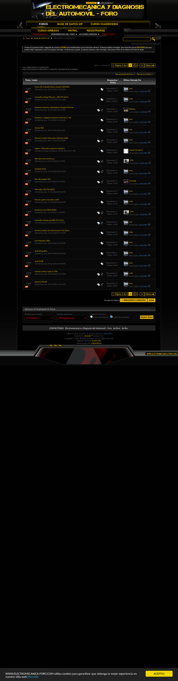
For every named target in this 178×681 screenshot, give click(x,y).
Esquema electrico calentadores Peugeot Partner (54, 107)
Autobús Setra (40, 169)
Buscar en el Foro (144, 74)
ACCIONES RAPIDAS (88, 34)
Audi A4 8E (39, 261)
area (45, 89)
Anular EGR (39, 128)
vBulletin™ (88, 336)
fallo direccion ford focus (44, 158)
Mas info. (33, 677)
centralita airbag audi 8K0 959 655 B (49, 220)
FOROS (43, 24)
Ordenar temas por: (65, 314)
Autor (34, 80)
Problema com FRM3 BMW (45, 210)
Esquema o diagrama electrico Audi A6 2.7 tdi (53, 117)
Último (149, 65)
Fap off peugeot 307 (43, 179)
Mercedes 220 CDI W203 (44, 189)
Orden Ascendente (99, 316)
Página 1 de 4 (121, 65)
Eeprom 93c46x (41, 282)
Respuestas (112, 80)
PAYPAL (72, 30)
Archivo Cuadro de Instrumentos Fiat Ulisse (52, 230)
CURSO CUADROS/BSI (104, 24)
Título (27, 80)
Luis (44, 130)
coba (45, 99)
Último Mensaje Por (133, 80)
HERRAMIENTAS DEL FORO (63, 34)
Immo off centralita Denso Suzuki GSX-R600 (52, 87)
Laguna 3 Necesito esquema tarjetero (50, 148)
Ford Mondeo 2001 (42, 241)
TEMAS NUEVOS (40, 34)
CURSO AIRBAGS (48, 30)
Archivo (116, 328)
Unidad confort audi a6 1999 (46, 271)
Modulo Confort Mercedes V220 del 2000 (51, 138)
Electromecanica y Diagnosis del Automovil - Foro (88, 328)
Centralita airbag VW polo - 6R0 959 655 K (51, 97)
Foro (28, 38)
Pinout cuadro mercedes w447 (47, 200)
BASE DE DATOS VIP (70, 24)
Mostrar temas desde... (34, 314)
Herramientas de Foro (124, 74)
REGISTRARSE (96, 30)
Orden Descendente (119, 316)
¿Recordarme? (105, 3)
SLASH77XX (96, 341)
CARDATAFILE (96, 343)
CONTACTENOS (108, 34)
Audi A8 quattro (41, 251)
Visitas (113, 82)
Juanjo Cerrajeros (50, 151)
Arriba (151, 300)
